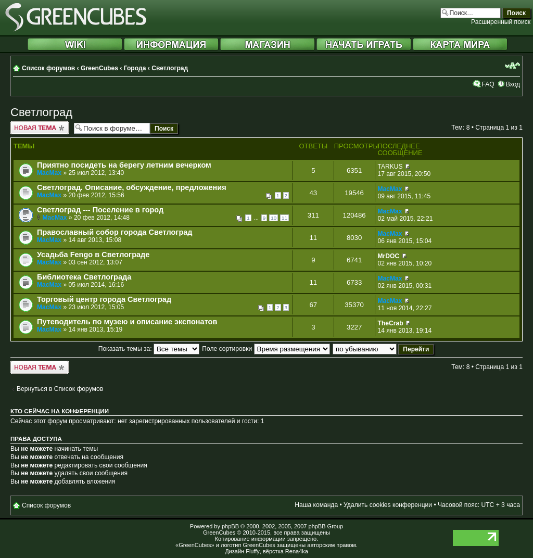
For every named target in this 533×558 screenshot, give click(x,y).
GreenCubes (99, 68)
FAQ (487, 84)
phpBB (230, 526)
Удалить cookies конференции (388, 505)
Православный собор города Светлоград (115, 232)
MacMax (49, 172)
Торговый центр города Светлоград (104, 299)
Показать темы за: (148, 348)
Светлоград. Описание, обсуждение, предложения (131, 187)
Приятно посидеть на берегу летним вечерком (124, 165)
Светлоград (169, 68)
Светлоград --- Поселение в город (100, 210)
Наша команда (316, 505)
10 (273, 218)
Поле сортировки (265, 348)
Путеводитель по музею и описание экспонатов (127, 322)
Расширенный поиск (500, 22)
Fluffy (253, 551)
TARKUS (390, 166)
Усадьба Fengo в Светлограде (93, 254)
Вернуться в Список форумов (60, 388)
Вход (513, 84)
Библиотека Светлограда (84, 277)
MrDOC (389, 256)
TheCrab (390, 323)
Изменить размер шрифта (512, 65)
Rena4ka (296, 551)
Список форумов (48, 68)
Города (135, 68)
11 (284, 218)
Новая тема (39, 127)
